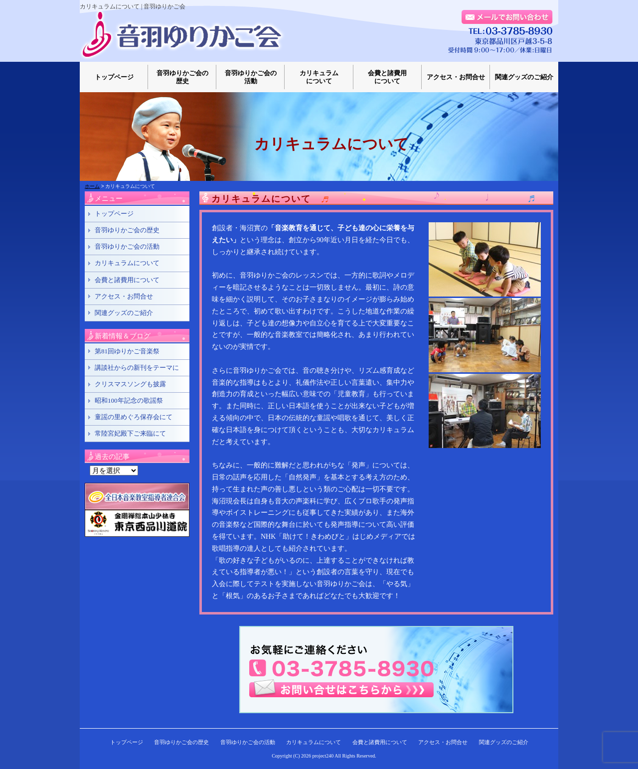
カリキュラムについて (319, 77)
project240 (323, 756)
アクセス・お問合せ (456, 77)
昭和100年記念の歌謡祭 (129, 400)
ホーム (92, 186)
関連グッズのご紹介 (524, 77)
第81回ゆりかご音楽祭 (127, 351)
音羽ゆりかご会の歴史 (182, 77)
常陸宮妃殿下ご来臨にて (130, 433)
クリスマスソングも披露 (130, 384)
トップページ (114, 77)
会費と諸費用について (387, 77)
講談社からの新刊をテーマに (137, 367)
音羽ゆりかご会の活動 (251, 77)
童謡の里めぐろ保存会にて (133, 417)
